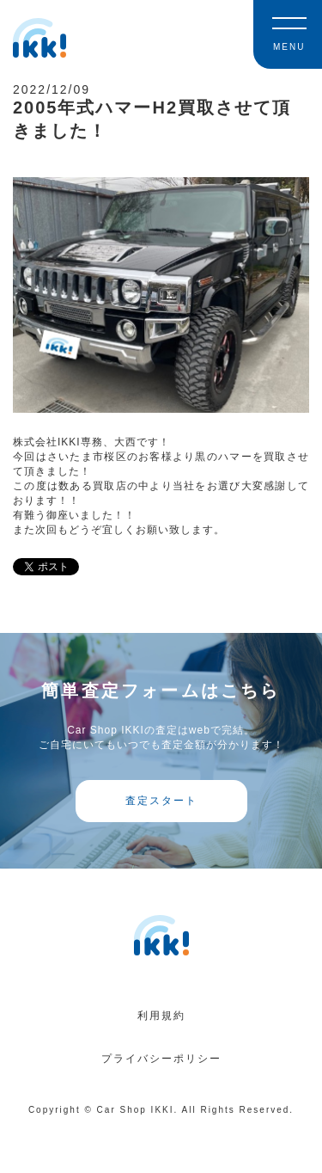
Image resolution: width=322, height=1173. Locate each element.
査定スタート (161, 801)
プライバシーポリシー (161, 1059)
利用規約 (161, 1016)
